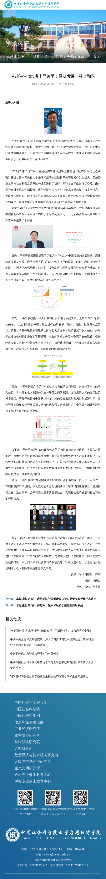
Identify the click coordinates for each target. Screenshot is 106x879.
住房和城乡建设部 (29, 722)
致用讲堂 (40, 57)
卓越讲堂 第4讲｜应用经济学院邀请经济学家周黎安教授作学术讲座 (56, 598)
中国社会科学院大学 (30, 702)
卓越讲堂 (13, 57)
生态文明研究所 (27, 768)
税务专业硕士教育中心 (32, 781)
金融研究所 (23, 748)
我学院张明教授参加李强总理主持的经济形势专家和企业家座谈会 (49, 676)
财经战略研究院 (27, 742)
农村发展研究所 (27, 735)
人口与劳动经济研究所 (32, 762)
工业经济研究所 (27, 729)
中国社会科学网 (27, 716)
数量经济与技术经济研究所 (36, 755)
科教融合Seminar (70, 57)
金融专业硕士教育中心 (32, 775)
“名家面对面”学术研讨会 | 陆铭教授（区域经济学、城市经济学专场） (51, 630)
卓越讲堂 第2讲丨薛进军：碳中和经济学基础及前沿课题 (49, 605)
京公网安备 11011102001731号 (69, 865)
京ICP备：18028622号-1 (32, 865)
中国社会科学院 (27, 709)
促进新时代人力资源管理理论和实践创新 (34, 653)
